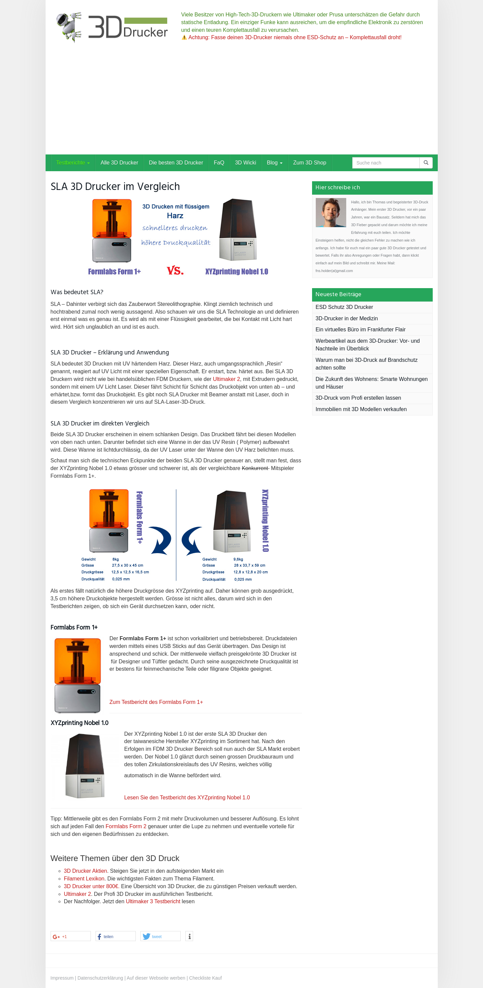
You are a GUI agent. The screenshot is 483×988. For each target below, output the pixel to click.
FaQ (219, 163)
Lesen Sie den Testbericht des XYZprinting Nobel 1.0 (188, 797)
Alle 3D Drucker (119, 163)
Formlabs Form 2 (126, 826)
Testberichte (73, 163)
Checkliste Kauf (205, 978)
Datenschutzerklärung (100, 978)
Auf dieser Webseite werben (156, 978)
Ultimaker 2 (226, 379)
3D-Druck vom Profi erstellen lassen (358, 398)
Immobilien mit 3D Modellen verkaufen (361, 409)
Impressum (62, 978)
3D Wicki (245, 163)
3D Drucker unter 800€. (92, 886)
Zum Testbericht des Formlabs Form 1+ (156, 702)
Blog (274, 163)
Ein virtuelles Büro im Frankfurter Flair (361, 329)
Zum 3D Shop (309, 163)
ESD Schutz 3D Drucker (344, 307)
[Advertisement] (242, 104)
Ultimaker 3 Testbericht (153, 901)
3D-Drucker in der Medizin (347, 318)
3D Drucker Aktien (85, 871)
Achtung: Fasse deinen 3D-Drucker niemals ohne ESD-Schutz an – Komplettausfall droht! (292, 37)
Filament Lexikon (84, 878)
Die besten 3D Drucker (176, 163)
